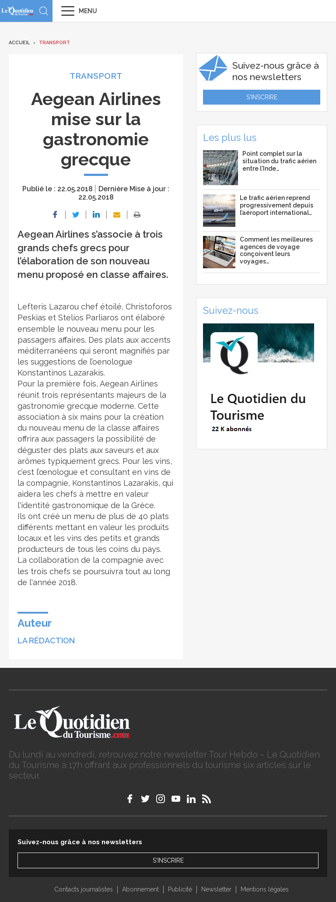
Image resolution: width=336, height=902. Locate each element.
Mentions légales (265, 889)
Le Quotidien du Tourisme (17, 11)
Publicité (180, 889)
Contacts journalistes (83, 889)
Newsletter (216, 889)
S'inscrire (261, 97)
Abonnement (140, 889)
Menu (88, 10)
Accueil (19, 43)
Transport (54, 43)
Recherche (43, 11)
